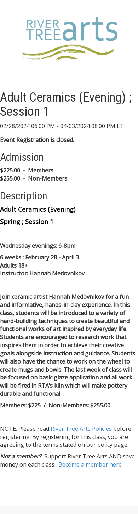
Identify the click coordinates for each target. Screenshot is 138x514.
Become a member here (90, 464)
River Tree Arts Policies (81, 429)
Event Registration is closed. (37, 140)
